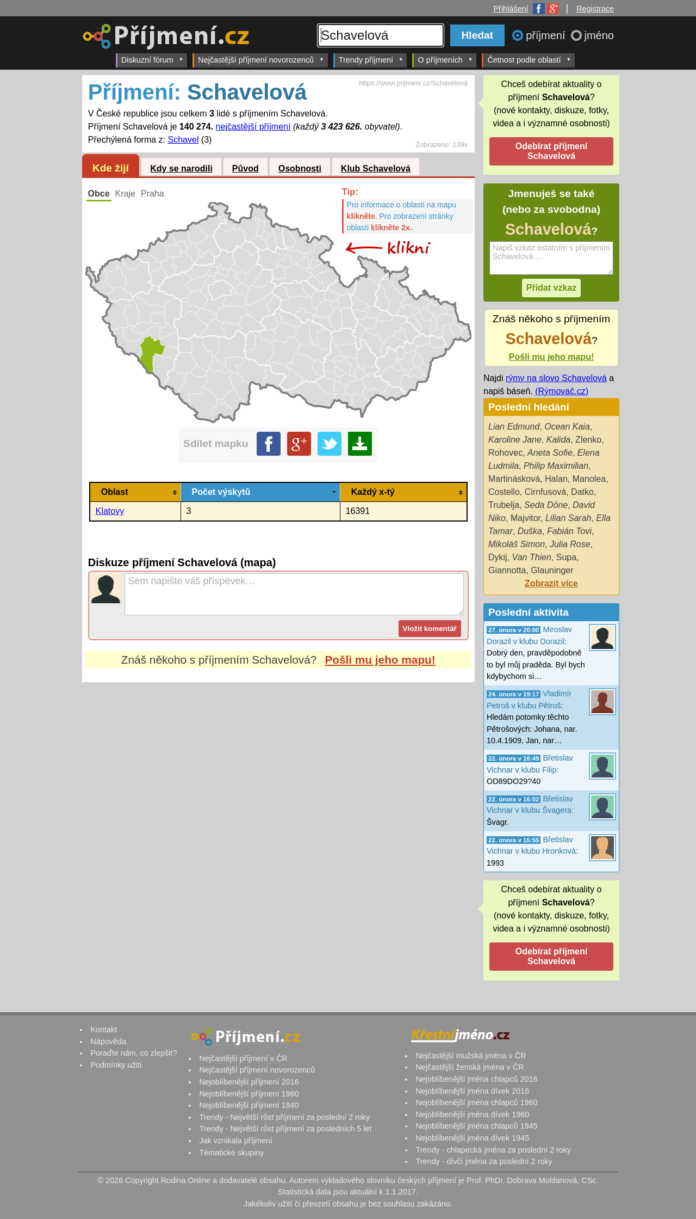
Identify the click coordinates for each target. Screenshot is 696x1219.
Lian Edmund (513, 426)
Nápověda (108, 1041)
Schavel (183, 139)
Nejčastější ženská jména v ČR (469, 1067)
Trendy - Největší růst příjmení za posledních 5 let (285, 1128)
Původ (245, 168)
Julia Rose (570, 544)
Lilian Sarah (568, 518)
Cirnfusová (545, 492)
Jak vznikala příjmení (235, 1140)
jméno (599, 35)
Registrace (595, 8)
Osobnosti (299, 168)
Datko (582, 492)
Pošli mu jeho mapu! (380, 659)
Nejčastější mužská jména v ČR (470, 1055)
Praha (152, 193)
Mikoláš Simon (516, 544)
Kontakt (103, 1029)
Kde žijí (110, 168)
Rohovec (505, 452)
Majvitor (525, 518)
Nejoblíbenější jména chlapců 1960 (476, 1102)
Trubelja (503, 505)
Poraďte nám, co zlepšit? (133, 1053)
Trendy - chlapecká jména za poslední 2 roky (493, 1150)
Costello (504, 492)
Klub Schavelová (376, 168)
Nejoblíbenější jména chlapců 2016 (476, 1079)
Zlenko (588, 439)
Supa (566, 557)
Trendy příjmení (371, 59)
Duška (530, 531)
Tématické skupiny (231, 1152)
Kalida (558, 439)
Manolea (589, 478)
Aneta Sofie (550, 452)
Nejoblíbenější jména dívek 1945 (472, 1138)
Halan (556, 478)
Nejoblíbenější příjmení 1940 (249, 1105)
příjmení (547, 35)
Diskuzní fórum (152, 59)
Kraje (125, 193)
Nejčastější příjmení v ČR (243, 1058)
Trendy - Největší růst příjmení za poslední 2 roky (284, 1117)
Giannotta (507, 570)
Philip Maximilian (556, 465)
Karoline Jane (515, 439)
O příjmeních (445, 59)
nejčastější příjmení (253, 126)
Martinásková (514, 478)
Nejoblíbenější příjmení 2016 (249, 1081)
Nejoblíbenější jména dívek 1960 (472, 1114)
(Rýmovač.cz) (561, 391)
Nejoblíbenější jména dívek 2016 (472, 1091)
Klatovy (110, 511)
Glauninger (552, 570)
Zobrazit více (551, 583)
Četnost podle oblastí (529, 59)
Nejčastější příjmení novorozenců (261, 59)
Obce (99, 193)
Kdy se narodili (181, 168)
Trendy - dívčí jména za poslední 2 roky (483, 1161)
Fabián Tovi (569, 531)
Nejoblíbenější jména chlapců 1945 (476, 1126)
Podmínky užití (115, 1065)
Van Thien (531, 557)
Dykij (497, 557)
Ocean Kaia (567, 426)
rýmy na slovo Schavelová (556, 378)
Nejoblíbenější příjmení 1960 (249, 1093)
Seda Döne (546, 505)
